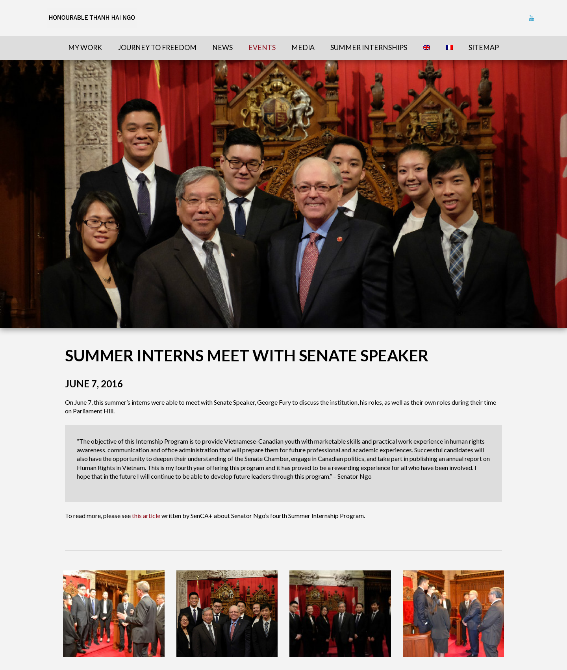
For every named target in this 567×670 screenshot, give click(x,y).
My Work (85, 47)
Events (262, 47)
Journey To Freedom (157, 47)
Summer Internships (368, 47)
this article (146, 515)
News (222, 47)
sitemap (484, 47)
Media (303, 47)
